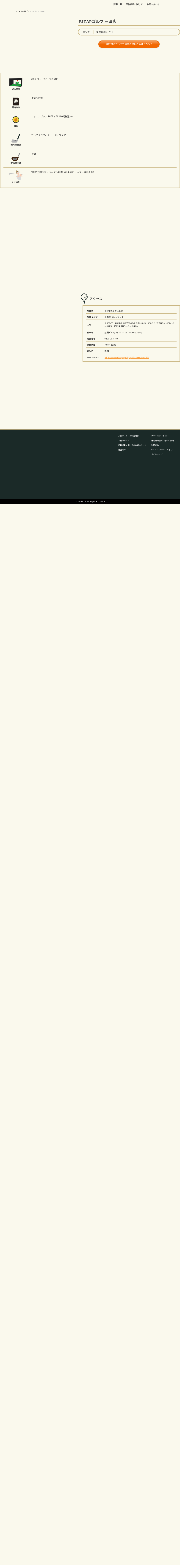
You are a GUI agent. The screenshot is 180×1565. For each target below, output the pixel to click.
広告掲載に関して (134, 4)
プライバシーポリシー (160, 435)
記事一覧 (118, 4)
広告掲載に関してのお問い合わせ (132, 445)
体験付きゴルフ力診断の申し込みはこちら (128, 44)
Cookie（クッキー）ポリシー (163, 449)
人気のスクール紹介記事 (128, 435)
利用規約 (155, 445)
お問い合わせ (153, 4)
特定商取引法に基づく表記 (162, 440)
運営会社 (122, 449)
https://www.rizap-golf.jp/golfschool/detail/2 (127, 357)
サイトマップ (157, 454)
